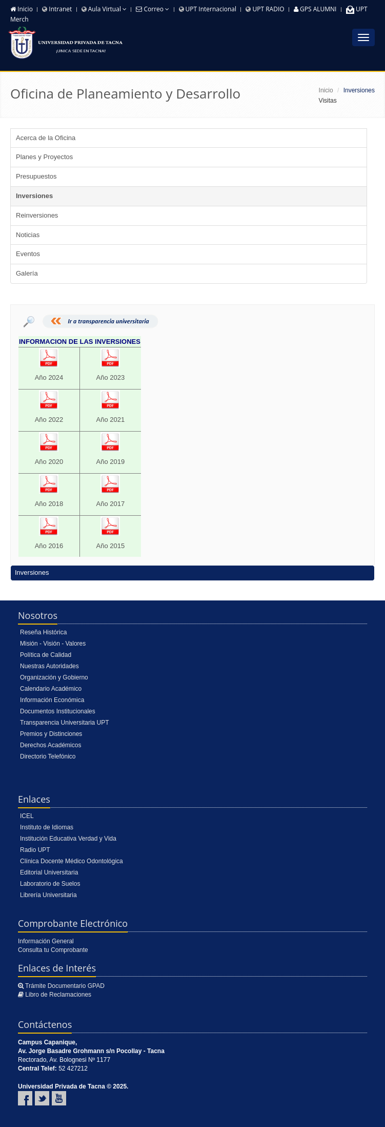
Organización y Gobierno (54, 677)
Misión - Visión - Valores (53, 643)
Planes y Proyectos (44, 157)
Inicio (21, 9)
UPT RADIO (265, 9)
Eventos (28, 254)
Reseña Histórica (43, 632)
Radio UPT (35, 849)
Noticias (27, 235)
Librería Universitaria (48, 895)
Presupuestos (36, 176)
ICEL (27, 816)
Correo (152, 9)
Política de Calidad (45, 654)
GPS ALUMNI (315, 9)
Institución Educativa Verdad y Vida (68, 838)
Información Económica (52, 700)
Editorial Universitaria (49, 872)
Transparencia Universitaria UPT (64, 722)
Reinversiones (37, 215)
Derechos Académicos (50, 745)
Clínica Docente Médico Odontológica (71, 861)
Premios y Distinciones (51, 733)
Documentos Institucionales (57, 711)
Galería (27, 273)
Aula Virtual (104, 9)
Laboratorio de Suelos (50, 883)
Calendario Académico (51, 688)
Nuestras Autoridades (49, 666)
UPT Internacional (208, 9)
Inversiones (34, 196)
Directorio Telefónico (48, 756)
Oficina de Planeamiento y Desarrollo (125, 93)
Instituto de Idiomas (46, 827)
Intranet (57, 9)
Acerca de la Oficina (45, 138)
